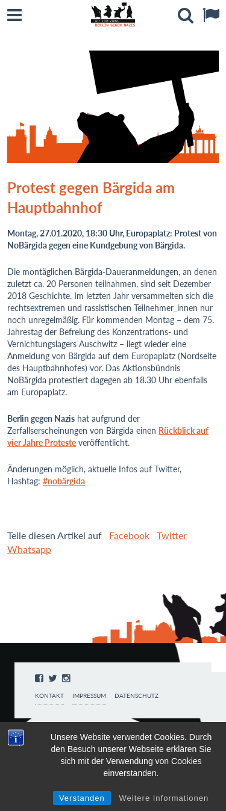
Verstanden (82, 798)
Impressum (89, 695)
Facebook (129, 535)
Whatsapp (29, 549)
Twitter (172, 535)
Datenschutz (137, 695)
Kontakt (49, 695)
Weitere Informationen (164, 798)
